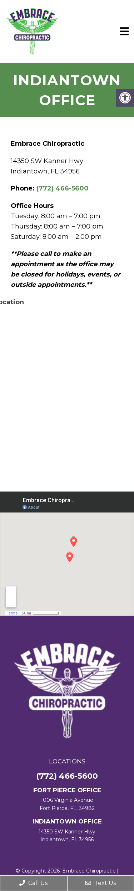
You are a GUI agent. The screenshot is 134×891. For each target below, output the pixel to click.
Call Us (33, 883)
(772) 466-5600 (62, 188)
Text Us (100, 883)
